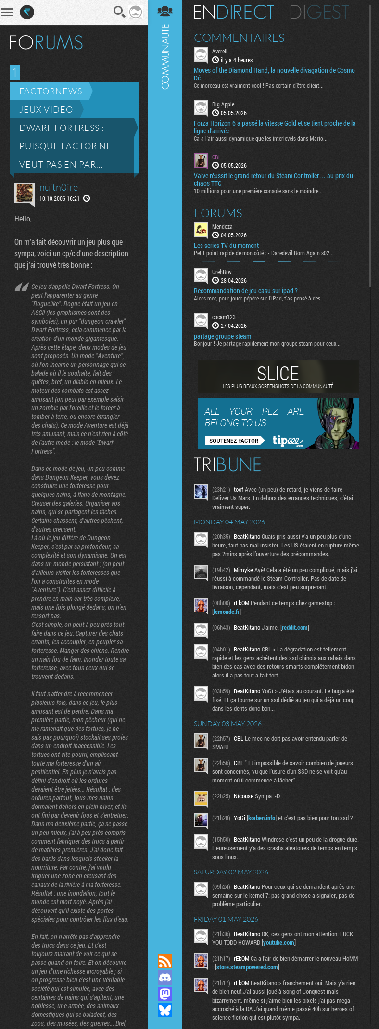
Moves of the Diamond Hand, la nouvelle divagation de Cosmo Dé (274, 74)
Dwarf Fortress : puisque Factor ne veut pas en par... (65, 145)
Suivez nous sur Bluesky (165, 1010)
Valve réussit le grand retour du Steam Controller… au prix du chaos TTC (273, 180)
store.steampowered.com (247, 967)
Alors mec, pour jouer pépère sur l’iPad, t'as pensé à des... (259, 298)
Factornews (50, 91)
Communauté (165, 468)
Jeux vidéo (46, 109)
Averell (219, 51)
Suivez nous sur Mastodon (165, 994)
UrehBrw (222, 272)
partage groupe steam (222, 336)
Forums (218, 214)
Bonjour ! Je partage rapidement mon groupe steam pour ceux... (267, 344)
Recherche (120, 12)
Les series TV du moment (226, 246)
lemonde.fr (227, 612)
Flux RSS (165, 961)
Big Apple (223, 104)
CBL (216, 157)
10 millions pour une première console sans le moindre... (258, 191)
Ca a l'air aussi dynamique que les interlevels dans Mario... (261, 139)
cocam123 (224, 317)
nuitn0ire (58, 187)
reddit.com (295, 628)
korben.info (261, 818)
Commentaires (239, 38)
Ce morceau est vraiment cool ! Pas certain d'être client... (259, 86)
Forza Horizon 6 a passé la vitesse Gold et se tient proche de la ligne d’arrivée (275, 127)
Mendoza (222, 227)
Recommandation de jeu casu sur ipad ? (246, 291)
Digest (319, 12)
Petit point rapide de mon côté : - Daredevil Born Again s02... (264, 254)
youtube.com (278, 942)
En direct (234, 12)
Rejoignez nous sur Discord (165, 977)
